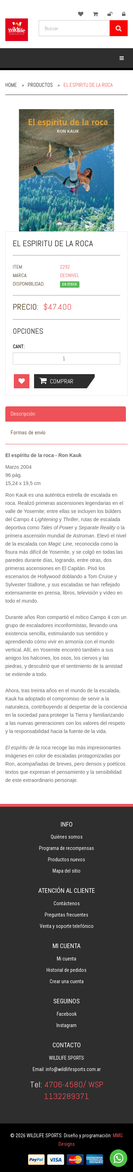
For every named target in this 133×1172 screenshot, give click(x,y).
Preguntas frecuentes (66, 915)
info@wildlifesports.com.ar (73, 1069)
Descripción (23, 413)
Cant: (18, 346)
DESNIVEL (69, 275)
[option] (66, 170)
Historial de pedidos (66, 970)
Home (11, 84)
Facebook (67, 1014)
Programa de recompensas (66, 848)
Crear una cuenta (67, 981)
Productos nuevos (66, 859)
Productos (40, 84)
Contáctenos (67, 903)
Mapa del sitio (66, 871)
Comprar (56, 381)
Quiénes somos (67, 837)
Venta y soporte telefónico (67, 926)
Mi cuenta (66, 959)
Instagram (66, 1025)
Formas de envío (28, 432)
